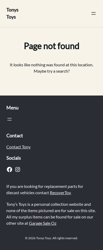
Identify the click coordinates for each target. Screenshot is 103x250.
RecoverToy (60, 192)
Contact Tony (18, 146)
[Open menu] (93, 13)
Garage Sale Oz (42, 223)
